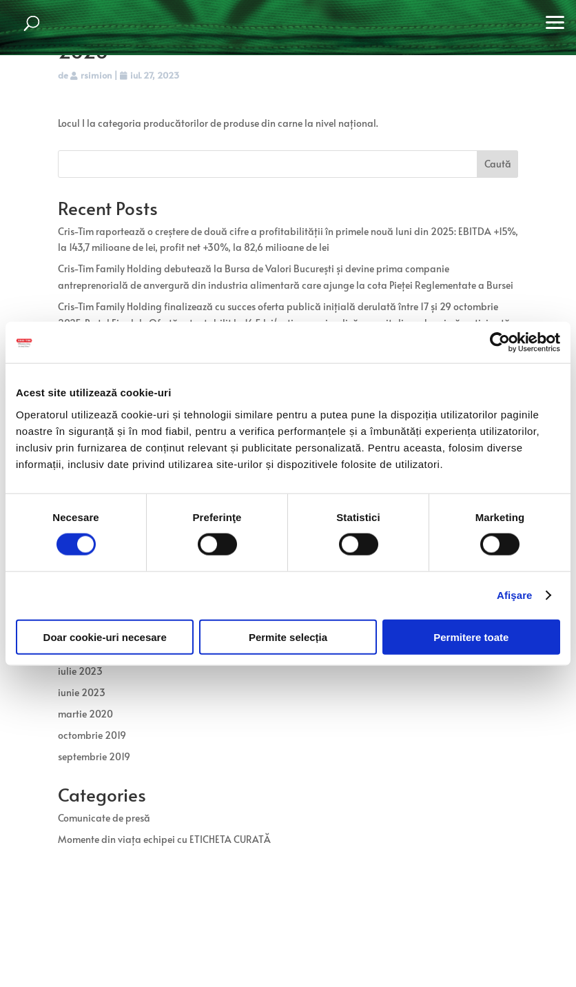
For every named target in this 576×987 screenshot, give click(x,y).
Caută (497, 163)
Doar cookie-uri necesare (105, 636)
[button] (555, 20)
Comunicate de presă (104, 817)
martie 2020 (85, 713)
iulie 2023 (80, 671)
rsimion (96, 75)
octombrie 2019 (92, 735)
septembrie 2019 (94, 756)
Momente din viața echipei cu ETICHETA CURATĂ (164, 839)
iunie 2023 (81, 692)
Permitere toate (470, 636)
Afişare (515, 595)
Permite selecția (288, 636)
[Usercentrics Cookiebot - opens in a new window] (500, 342)
